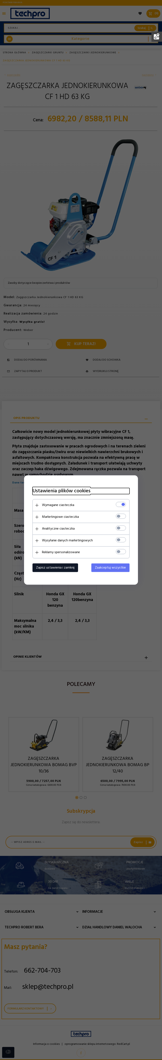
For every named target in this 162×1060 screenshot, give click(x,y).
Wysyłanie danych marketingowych (67, 540)
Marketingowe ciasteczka (60, 517)
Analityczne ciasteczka (58, 528)
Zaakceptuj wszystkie (110, 567)
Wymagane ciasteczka (58, 505)
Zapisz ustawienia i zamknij (55, 567)
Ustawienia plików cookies (61, 491)
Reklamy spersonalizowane (61, 552)
